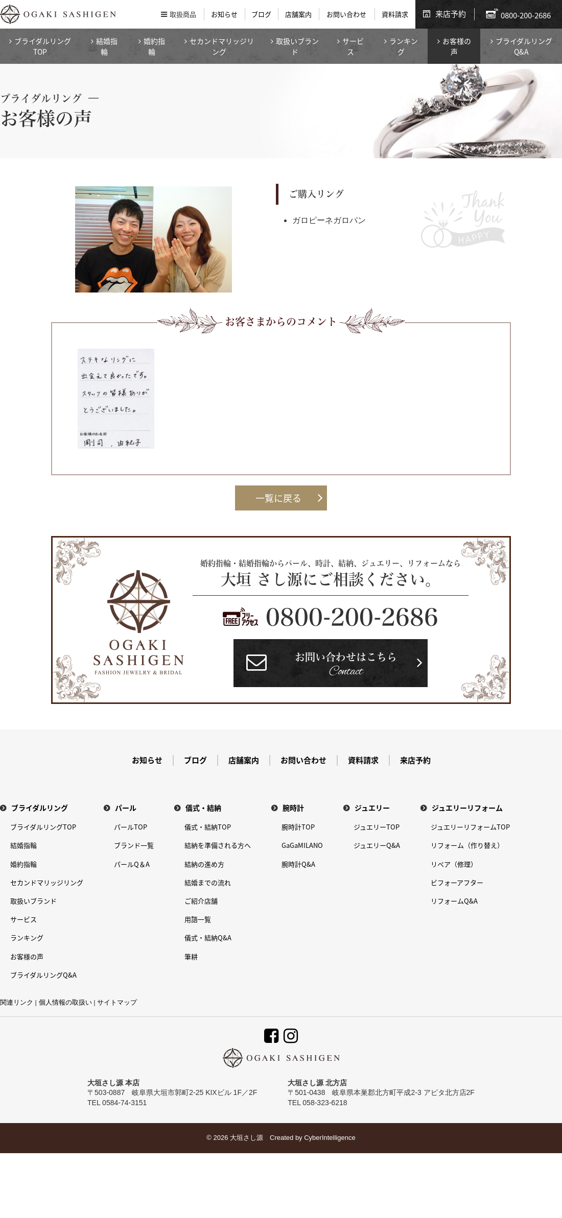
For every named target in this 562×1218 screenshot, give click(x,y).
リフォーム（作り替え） (467, 845)
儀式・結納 (203, 807)
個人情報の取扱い (65, 1002)
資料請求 (395, 14)
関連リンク (16, 1002)
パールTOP (130, 827)
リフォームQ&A (454, 901)
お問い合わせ (346, 14)
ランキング (403, 46)
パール (125, 807)
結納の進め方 (204, 864)
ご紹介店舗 (201, 901)
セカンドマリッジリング (222, 46)
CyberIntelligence (329, 1137)
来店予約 (450, 13)
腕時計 (293, 807)
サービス (353, 46)
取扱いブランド (297, 46)
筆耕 (191, 956)
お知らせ (224, 14)
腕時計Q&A (298, 864)
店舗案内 (298, 14)
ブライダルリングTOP (42, 46)
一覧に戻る (278, 498)
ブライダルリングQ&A (524, 46)
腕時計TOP (298, 827)
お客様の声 (456, 46)
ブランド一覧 (134, 845)
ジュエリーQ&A (377, 845)
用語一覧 (197, 919)
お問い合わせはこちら (345, 666)
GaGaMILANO (302, 845)
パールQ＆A (132, 864)
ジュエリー (372, 807)
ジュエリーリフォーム (467, 807)
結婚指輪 (107, 46)
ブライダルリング (39, 807)
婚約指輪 (154, 46)
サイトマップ (117, 1002)
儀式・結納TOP (207, 827)
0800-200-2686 (352, 617)
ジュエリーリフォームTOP (470, 827)
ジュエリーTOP (377, 827)
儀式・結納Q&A (207, 937)
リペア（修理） (454, 864)
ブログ (261, 14)
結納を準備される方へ (217, 845)
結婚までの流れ (207, 882)
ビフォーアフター (457, 882)
